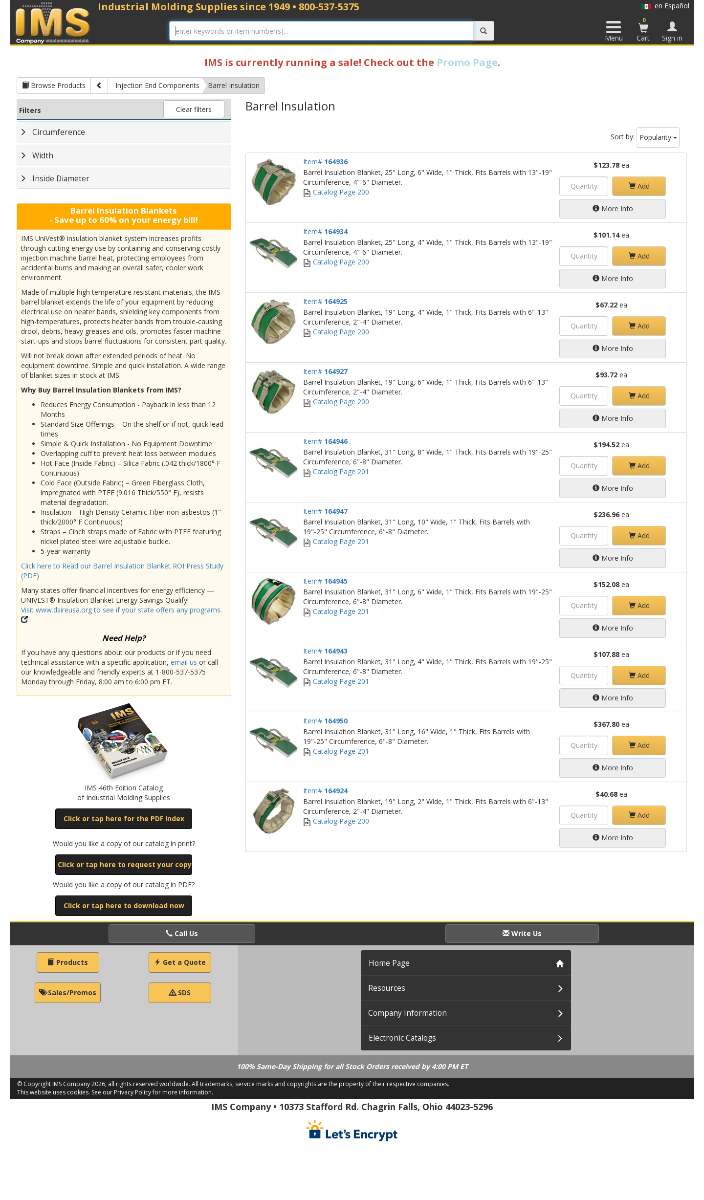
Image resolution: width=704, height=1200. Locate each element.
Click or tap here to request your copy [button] (125, 864)
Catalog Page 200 (336, 191)
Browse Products (54, 85)
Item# (325, 161)
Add (639, 186)
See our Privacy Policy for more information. (152, 1092)
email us (184, 662)
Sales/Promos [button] (67, 992)
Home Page (389, 963)
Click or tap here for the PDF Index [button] (124, 818)
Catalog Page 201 (336, 471)
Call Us (182, 933)
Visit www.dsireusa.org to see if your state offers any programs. (121, 609)
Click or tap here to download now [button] (124, 905)
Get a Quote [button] (180, 962)
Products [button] (67, 962)
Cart (643, 29)
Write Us (522, 933)
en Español (665, 5)
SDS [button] (180, 992)
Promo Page (467, 62)
